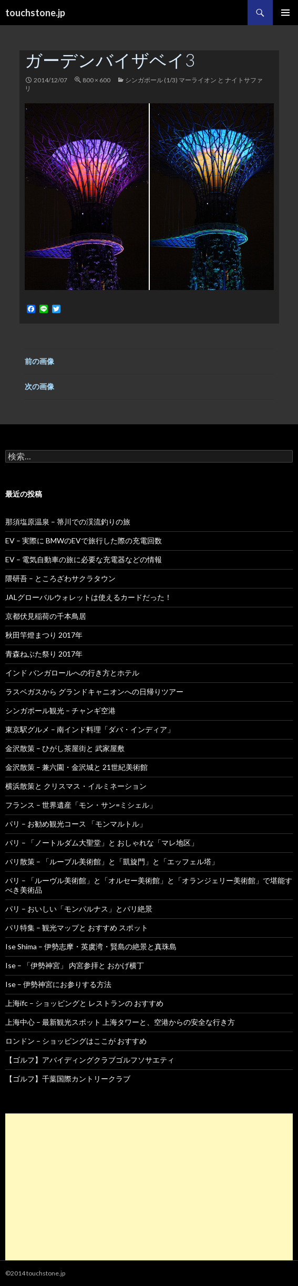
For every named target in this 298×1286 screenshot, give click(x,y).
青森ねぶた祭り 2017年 (44, 653)
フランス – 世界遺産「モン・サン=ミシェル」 (81, 804)
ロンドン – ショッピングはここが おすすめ (76, 1040)
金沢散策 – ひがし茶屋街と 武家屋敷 (65, 748)
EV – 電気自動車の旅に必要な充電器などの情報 (83, 559)
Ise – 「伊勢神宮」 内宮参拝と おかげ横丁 (74, 965)
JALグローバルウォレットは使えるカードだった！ (88, 597)
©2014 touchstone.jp (35, 1273)
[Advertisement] (149, 1186)
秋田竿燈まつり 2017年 (44, 634)
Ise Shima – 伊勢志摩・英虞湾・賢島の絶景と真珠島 (91, 946)
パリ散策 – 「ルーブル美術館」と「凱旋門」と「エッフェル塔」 (112, 861)
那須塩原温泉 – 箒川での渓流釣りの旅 (67, 521)
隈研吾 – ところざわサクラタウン (60, 578)
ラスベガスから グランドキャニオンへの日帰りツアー (94, 691)
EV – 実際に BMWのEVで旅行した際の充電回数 (83, 540)
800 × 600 (96, 80)
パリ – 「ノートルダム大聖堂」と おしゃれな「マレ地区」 (101, 842)
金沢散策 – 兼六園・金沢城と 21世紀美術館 (76, 767)
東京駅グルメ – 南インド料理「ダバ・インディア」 (89, 729)
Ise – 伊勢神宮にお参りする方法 (58, 984)
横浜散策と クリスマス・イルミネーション (76, 785)
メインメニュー (285, 12)
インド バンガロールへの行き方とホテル (72, 672)
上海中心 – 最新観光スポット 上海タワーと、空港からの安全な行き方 (120, 1021)
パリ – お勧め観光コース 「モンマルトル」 (76, 823)
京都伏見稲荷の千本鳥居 (45, 616)
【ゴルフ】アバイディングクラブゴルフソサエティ (89, 1059)
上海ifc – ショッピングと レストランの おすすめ (84, 1003)
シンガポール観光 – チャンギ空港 (60, 710)
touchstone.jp (35, 12)
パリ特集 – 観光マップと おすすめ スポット (76, 927)
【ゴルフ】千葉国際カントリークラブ (67, 1078)
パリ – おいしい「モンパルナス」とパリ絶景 (78, 908)
